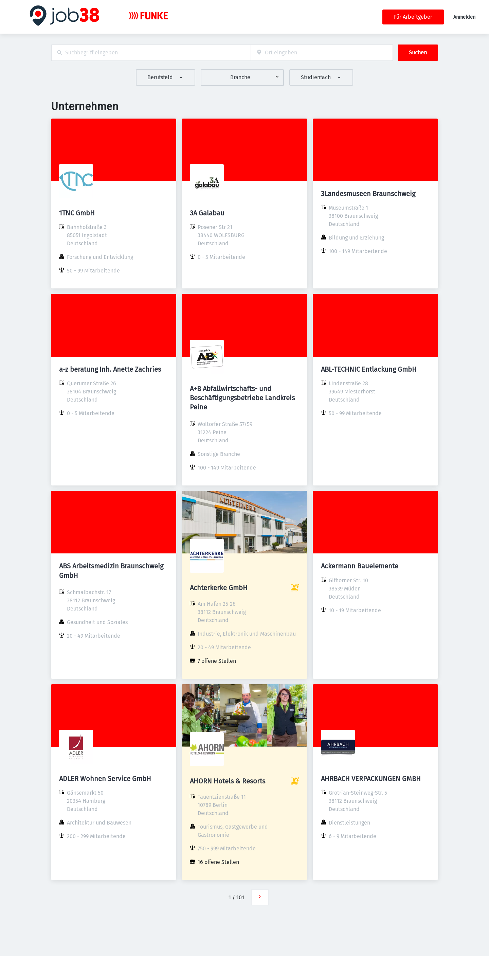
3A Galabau (207, 213)
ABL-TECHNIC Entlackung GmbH (369, 369)
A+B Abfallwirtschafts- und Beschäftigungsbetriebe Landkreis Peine (242, 398)
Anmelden (464, 17)
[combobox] (151, 53)
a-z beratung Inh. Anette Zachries (110, 369)
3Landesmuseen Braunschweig (368, 194)
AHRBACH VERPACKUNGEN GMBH (371, 779)
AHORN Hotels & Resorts (227, 781)
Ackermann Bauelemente (359, 566)
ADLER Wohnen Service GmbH (105, 779)
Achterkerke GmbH (219, 588)
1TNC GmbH (77, 213)
